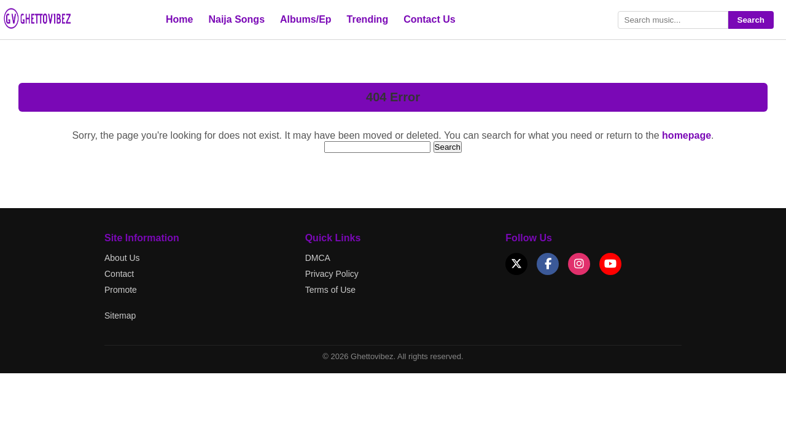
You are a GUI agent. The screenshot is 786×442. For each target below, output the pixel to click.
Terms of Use (330, 290)
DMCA (317, 258)
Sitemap (120, 315)
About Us (122, 258)
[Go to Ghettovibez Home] (49, 27)
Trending (368, 19)
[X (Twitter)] (516, 264)
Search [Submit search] (751, 20)
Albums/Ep (306, 19)
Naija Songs (236, 19)
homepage (686, 135)
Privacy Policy (332, 274)
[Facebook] (548, 264)
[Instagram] (579, 264)
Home (179, 19)
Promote (120, 290)
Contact (119, 274)
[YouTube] (610, 264)
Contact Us (429, 19)
